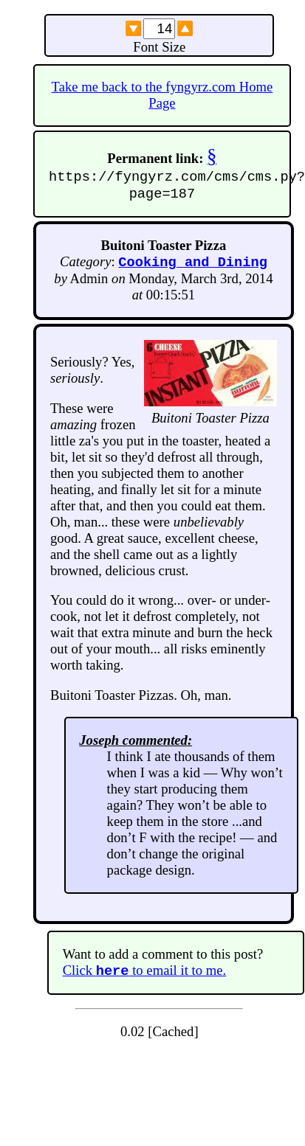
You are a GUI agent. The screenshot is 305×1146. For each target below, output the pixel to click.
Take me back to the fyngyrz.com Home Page (162, 95)
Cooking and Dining (192, 266)
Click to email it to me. (144, 976)
